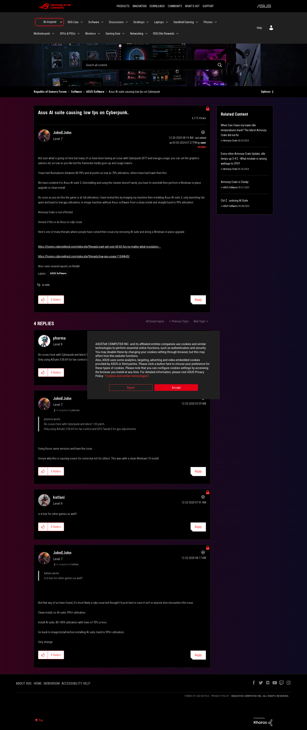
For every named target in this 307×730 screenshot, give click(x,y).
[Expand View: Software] (102, 22)
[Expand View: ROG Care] (82, 22)
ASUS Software (95, 91)
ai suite (46, 284)
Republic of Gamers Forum (50, 91)
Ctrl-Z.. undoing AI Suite (234, 200)
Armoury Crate (230, 140)
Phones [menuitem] (208, 22)
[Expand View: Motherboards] (53, 33)
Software (76, 91)
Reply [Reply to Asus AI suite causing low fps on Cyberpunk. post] (198, 300)
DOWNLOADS (157, 6)
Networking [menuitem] (136, 33)
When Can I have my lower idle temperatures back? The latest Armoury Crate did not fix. (243, 130)
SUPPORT (208, 6)
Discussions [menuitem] (116, 22)
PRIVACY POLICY (220, 695)
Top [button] (41, 720)
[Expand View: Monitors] (99, 33)
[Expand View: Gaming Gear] (123, 33)
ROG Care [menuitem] (73, 22)
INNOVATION (140, 6)
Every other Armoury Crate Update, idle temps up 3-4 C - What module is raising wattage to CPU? (244, 158)
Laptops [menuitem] (159, 22)
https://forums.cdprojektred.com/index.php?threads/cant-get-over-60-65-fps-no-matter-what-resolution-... (99, 246)
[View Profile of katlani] (59, 497)
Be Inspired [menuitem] (50, 22)
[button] (43, 300)
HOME (38, 683)
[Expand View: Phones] (216, 22)
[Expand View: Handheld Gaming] (197, 22)
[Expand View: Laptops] (167, 22)
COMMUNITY (175, 6)
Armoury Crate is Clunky (234, 182)
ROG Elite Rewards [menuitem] (163, 33)
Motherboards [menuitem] (42, 33)
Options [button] (266, 91)
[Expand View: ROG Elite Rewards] (177, 33)
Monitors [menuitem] (90, 33)
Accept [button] (176, 387)
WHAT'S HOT (192, 6)
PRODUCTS (123, 6)
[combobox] (153, 65)
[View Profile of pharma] (59, 338)
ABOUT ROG (24, 683)
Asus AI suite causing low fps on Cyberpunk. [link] (134, 91)
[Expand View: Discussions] (127, 22)
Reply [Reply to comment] (198, 471)
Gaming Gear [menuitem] (113, 33)
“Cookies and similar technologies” (127, 376)
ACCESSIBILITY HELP (76, 683)
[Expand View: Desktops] (148, 22)
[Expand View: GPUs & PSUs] (79, 33)
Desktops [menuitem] (138, 22)
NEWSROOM (52, 683)
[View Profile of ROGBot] (202, 147)
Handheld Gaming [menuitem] (184, 22)
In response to (67, 410)
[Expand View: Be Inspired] (61, 22)
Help (259, 27)
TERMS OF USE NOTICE (196, 695)
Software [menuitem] (93, 22)
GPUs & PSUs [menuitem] (68, 33)
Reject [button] (131, 387)
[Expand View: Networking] (146, 33)
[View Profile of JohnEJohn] (62, 132)
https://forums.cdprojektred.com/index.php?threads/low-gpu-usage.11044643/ (84, 256)
